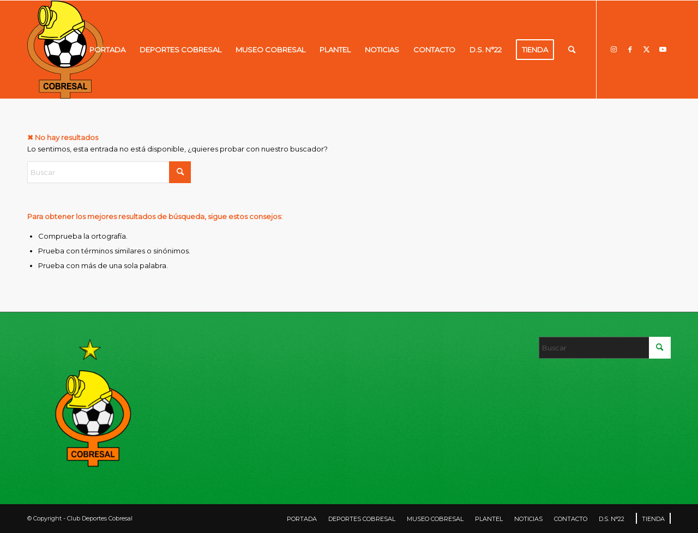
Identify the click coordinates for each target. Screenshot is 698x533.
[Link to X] (646, 49)
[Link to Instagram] (613, 49)
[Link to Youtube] (662, 49)
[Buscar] (571, 50)
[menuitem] (107, 50)
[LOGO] (65, 50)
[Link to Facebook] (630, 49)
